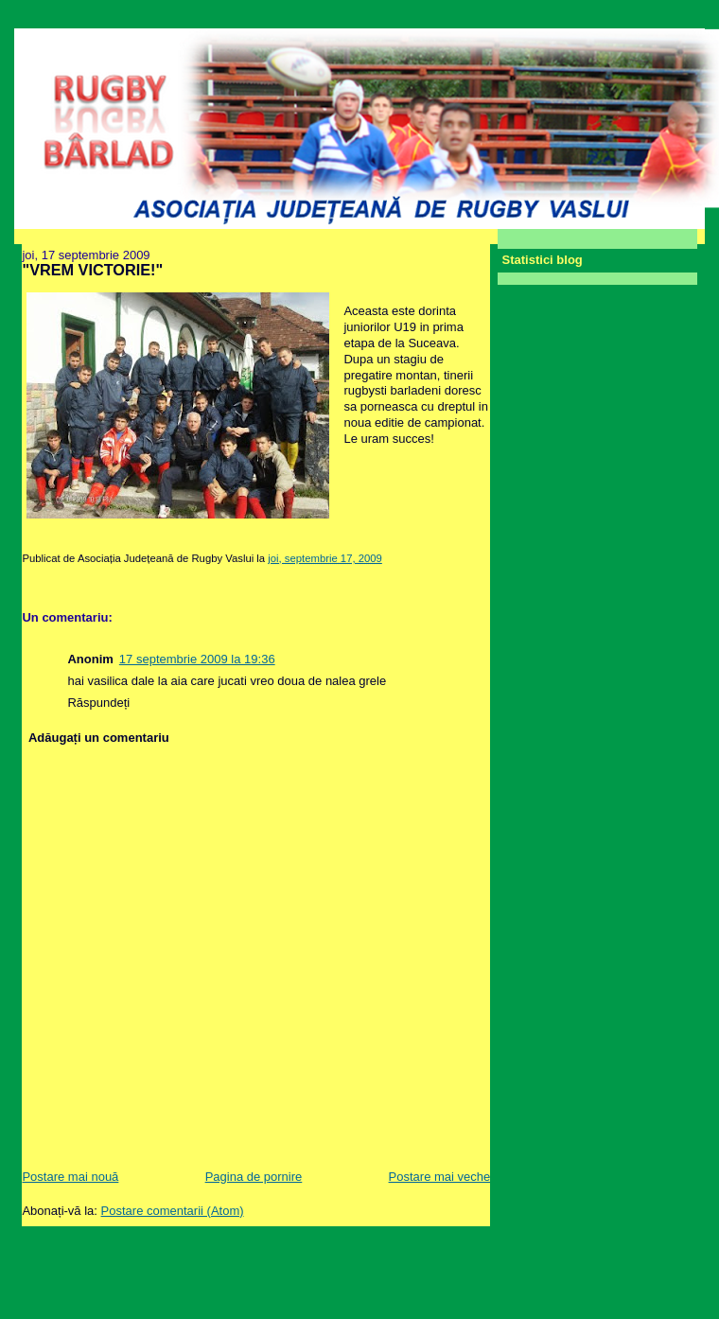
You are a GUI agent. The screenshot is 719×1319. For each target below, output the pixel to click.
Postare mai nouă (70, 1177)
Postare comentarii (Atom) (172, 1211)
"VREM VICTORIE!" (92, 269)
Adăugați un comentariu (98, 737)
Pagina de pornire (254, 1177)
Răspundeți (98, 702)
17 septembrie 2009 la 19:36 (197, 659)
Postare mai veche (440, 1177)
